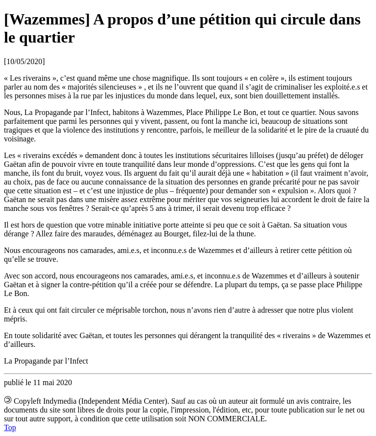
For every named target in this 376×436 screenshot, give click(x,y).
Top (10, 427)
